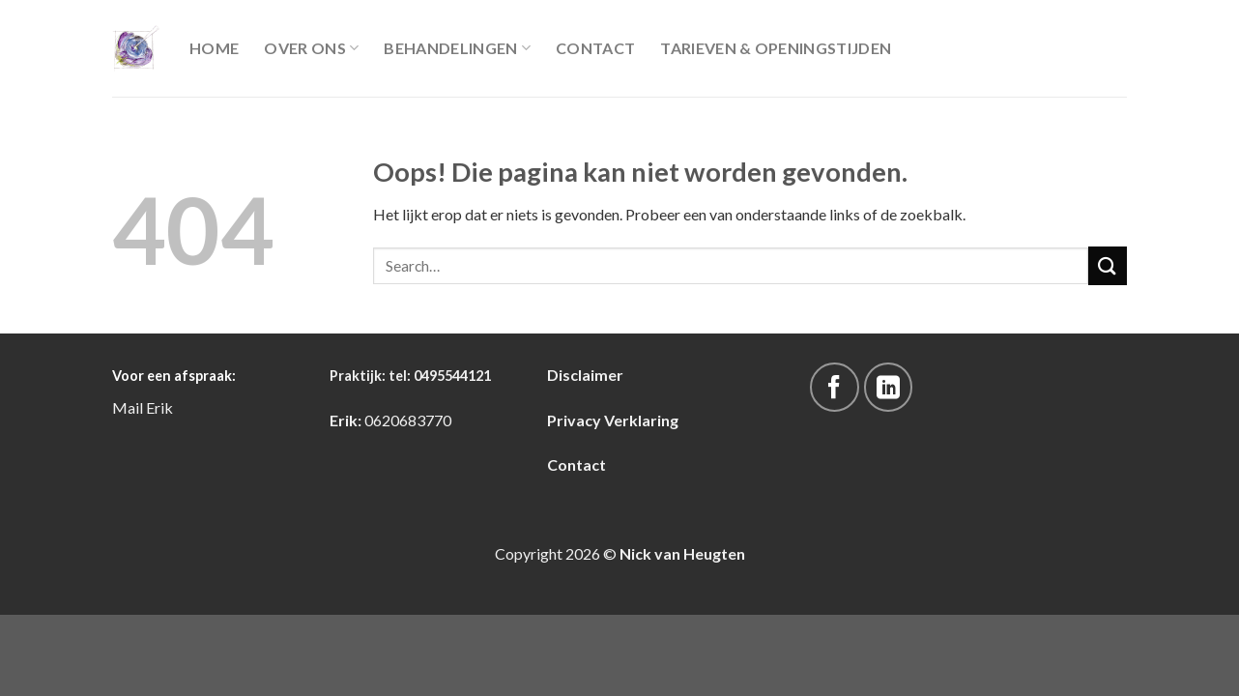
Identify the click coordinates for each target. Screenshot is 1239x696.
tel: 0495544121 (440, 375)
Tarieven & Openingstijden (775, 48)
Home (214, 48)
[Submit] (1107, 265)
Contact (595, 48)
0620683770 (407, 420)
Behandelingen (457, 48)
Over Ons (311, 48)
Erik (159, 407)
